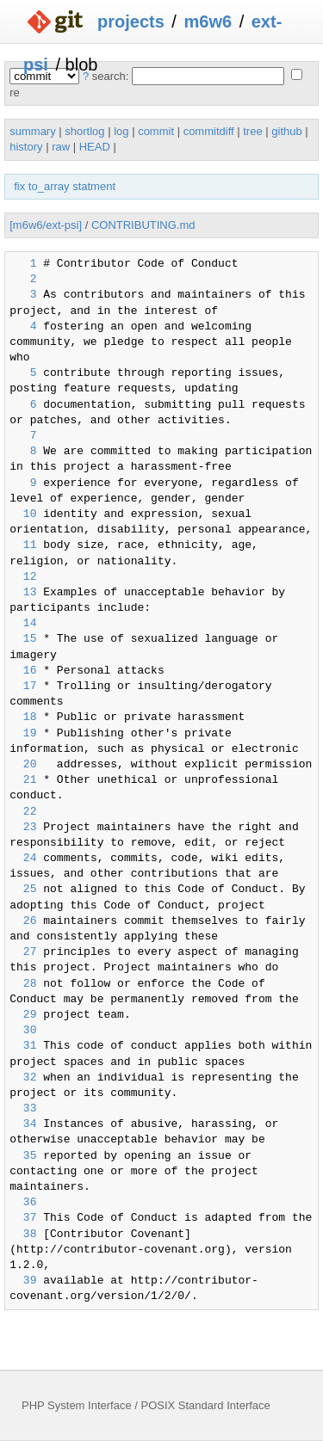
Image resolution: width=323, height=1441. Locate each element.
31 (22, 1046)
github (286, 131)
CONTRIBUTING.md (143, 225)
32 (22, 1078)
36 (22, 1202)
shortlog (84, 131)
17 (22, 686)
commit (156, 131)
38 (22, 1234)
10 (22, 514)
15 (22, 639)
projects (131, 21)
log (121, 131)
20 (22, 765)
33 (22, 1109)
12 (22, 577)
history (25, 146)
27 (22, 952)
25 (22, 889)
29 (22, 1015)
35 (22, 1156)
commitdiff (208, 131)
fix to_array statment (64, 186)
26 (22, 921)
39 (22, 1281)
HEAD (94, 146)
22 (22, 812)
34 (22, 1124)
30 (22, 1030)
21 (22, 780)
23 (22, 827)
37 (22, 1218)
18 (22, 717)
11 (22, 545)
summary (32, 131)
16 (22, 671)
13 (22, 592)
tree (252, 131)
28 (22, 984)
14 (22, 623)
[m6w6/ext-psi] (45, 225)
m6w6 (207, 21)
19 (22, 734)
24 (22, 858)
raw (61, 146)
